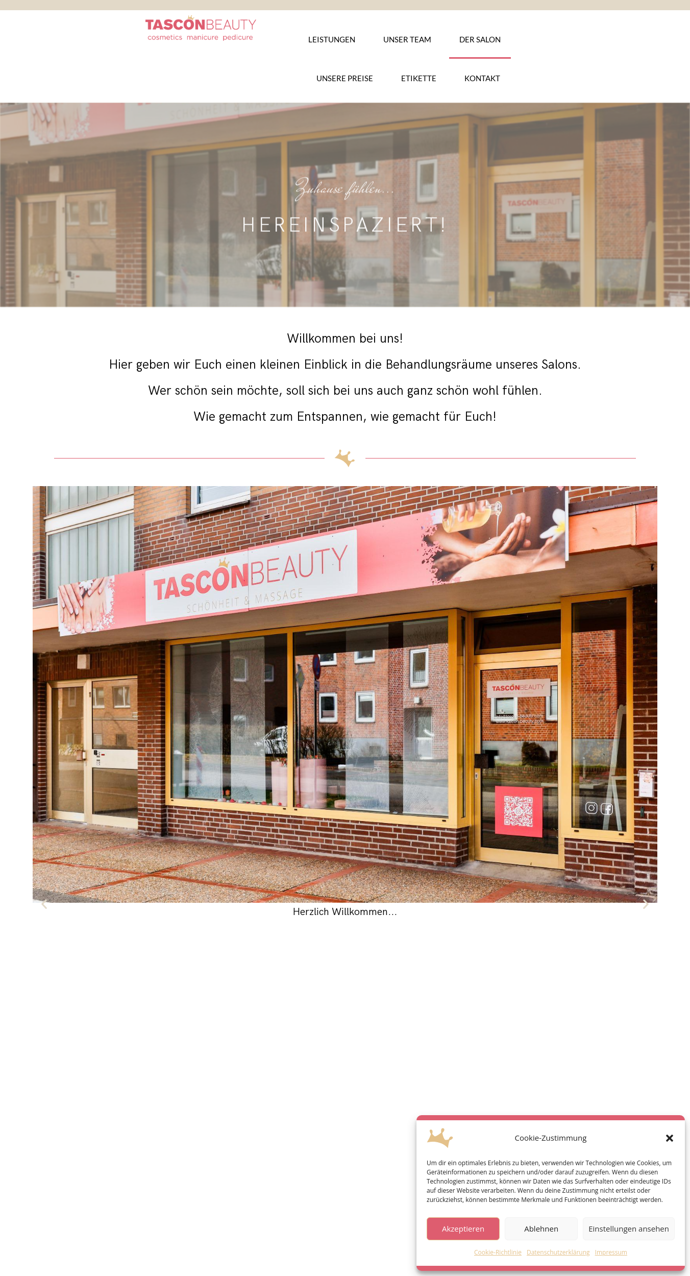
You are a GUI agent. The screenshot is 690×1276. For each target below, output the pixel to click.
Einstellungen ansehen (628, 1228)
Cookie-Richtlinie (498, 1252)
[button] (669, 1138)
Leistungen (331, 39)
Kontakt (482, 78)
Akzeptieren (463, 1228)
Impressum (611, 1252)
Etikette (418, 78)
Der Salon (480, 39)
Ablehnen (541, 1228)
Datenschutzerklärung (558, 1252)
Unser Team (407, 39)
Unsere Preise (344, 78)
